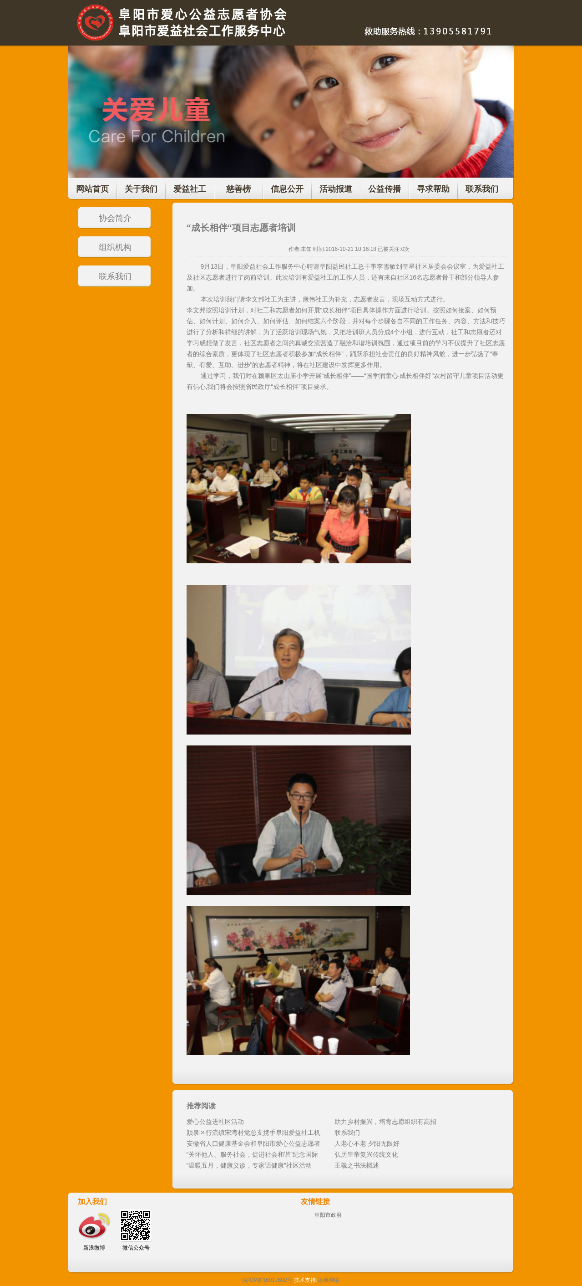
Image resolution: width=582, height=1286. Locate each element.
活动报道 (335, 189)
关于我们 (141, 189)
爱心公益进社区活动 (215, 1121)
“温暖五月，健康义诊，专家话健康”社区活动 (249, 1165)
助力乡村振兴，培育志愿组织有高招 (385, 1121)
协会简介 (115, 218)
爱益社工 (189, 189)
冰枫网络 (328, 1280)
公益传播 (384, 189)
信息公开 (287, 189)
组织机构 (115, 247)
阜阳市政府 (328, 1215)
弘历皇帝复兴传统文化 (366, 1154)
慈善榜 (238, 189)
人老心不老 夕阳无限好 (367, 1143)
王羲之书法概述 (356, 1165)
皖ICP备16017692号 (267, 1280)
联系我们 (482, 189)
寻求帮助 (433, 189)
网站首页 (92, 189)
